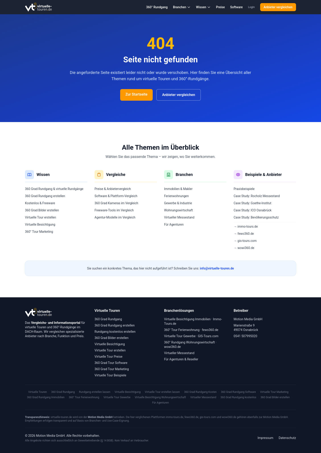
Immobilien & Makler (178, 189)
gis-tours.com (208, 417)
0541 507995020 (245, 336)
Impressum (265, 438)
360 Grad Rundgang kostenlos (238, 397)
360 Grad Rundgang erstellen (45, 196)
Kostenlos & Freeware (40, 203)
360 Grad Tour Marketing (112, 369)
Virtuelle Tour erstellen (40, 217)
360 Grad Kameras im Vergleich (116, 203)
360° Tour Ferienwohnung (182, 330)
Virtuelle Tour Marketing (274, 392)
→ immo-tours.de (246, 226)
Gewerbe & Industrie (178, 203)
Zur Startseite (136, 94)
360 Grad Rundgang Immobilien (45, 397)
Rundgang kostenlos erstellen (115, 331)
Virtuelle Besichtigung (40, 224)
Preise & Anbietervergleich (113, 189)
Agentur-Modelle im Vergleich (115, 217)
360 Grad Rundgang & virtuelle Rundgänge (54, 189)
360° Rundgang (157, 7)
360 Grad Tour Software (111, 363)
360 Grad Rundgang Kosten (200, 392)
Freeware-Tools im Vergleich (114, 210)
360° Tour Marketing (39, 231)
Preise (220, 7)
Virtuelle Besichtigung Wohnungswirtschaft (160, 397)
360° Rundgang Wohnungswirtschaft (189, 342)
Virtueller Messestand (179, 217)
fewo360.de (210, 330)
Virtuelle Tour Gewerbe (179, 336)
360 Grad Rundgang (108, 319)
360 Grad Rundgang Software (238, 392)
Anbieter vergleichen (278, 7)
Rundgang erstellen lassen (94, 392)
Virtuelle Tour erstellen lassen (162, 392)
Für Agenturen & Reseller (181, 359)
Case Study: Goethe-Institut (252, 203)
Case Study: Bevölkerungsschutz (256, 217)
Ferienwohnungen (176, 196)
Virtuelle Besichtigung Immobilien (187, 319)
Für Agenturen (174, 224)
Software (236, 7)
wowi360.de (172, 347)
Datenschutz (287, 438)
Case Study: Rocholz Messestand (257, 196)
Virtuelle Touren (37, 392)
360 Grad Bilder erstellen (42, 210)
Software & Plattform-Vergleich (116, 196)
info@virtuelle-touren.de (217, 268)
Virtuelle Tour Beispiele (110, 375)
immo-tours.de (174, 417)
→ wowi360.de (244, 248)
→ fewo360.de (244, 233)
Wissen (203, 7)
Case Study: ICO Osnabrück (253, 210)
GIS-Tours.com (208, 336)
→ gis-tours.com (245, 241)
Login (251, 7)
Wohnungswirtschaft (178, 210)
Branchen (182, 7)
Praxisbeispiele (244, 189)
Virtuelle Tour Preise (108, 356)
